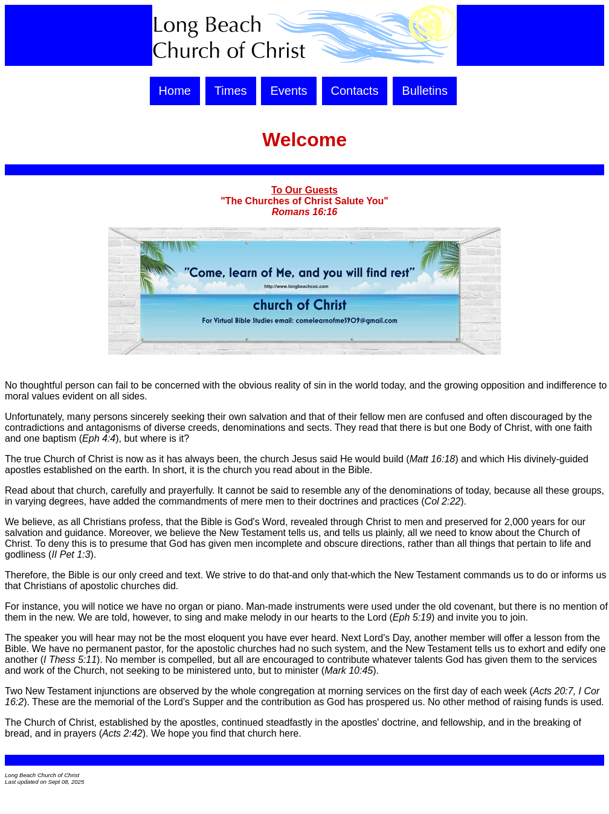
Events (288, 90)
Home (175, 90)
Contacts (355, 90)
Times (230, 90)
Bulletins (425, 90)
